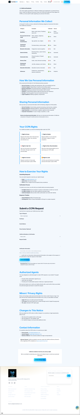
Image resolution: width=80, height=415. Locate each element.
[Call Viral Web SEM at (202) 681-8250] (56, 2)
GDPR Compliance (45, 394)
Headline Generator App (29, 389)
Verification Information (24, 248)
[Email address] (57, 375)
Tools (28, 1)
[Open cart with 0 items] (50, 2)
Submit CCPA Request (25, 259)
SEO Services (11, 390)
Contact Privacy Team (40, 359)
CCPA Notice (43, 396)
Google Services (11, 394)
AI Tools (10, 392)
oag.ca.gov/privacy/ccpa (42, 340)
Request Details (22, 239)
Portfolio (37, 1)
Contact (45, 1)
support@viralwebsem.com (36, 334)
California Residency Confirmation (27, 234)
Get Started (67, 1)
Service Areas (11, 396)
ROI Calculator (27, 396)
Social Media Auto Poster (29, 392)
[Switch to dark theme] (62, 2)
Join (69, 375)
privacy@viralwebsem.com (30, 179)
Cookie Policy (44, 392)
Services (22, 1)
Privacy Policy (44, 389)
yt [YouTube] (14, 382)
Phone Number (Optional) (25, 229)
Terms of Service (44, 390)
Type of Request (23, 213)
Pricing (32, 1)
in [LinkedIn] (9, 382)
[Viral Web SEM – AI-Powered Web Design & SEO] (13, 2)
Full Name (21, 218)
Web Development (12, 389)
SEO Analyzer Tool (28, 390)
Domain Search (27, 394)
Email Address (22, 223)
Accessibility (43, 398)
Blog (41, 1)
